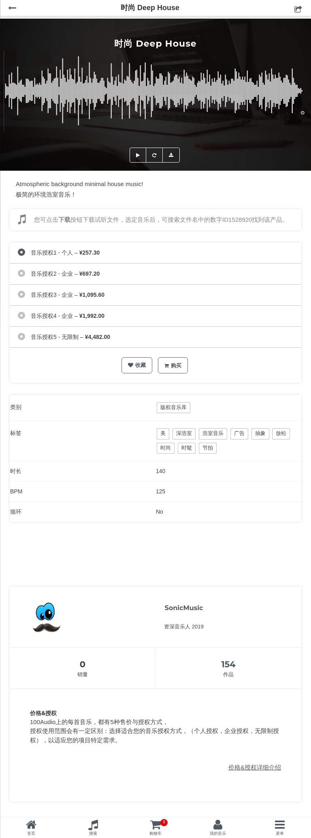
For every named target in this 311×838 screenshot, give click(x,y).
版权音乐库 (173, 407)
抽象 (260, 433)
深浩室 (184, 433)
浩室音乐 (213, 433)
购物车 (158, 827)
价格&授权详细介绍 (254, 767)
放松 (281, 433)
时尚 (165, 448)
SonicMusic (183, 608)
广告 (239, 433)
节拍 (207, 448)
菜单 (280, 833)
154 (228, 664)
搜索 (93, 833)
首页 (31, 833)
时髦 (186, 448)
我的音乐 (218, 833)
